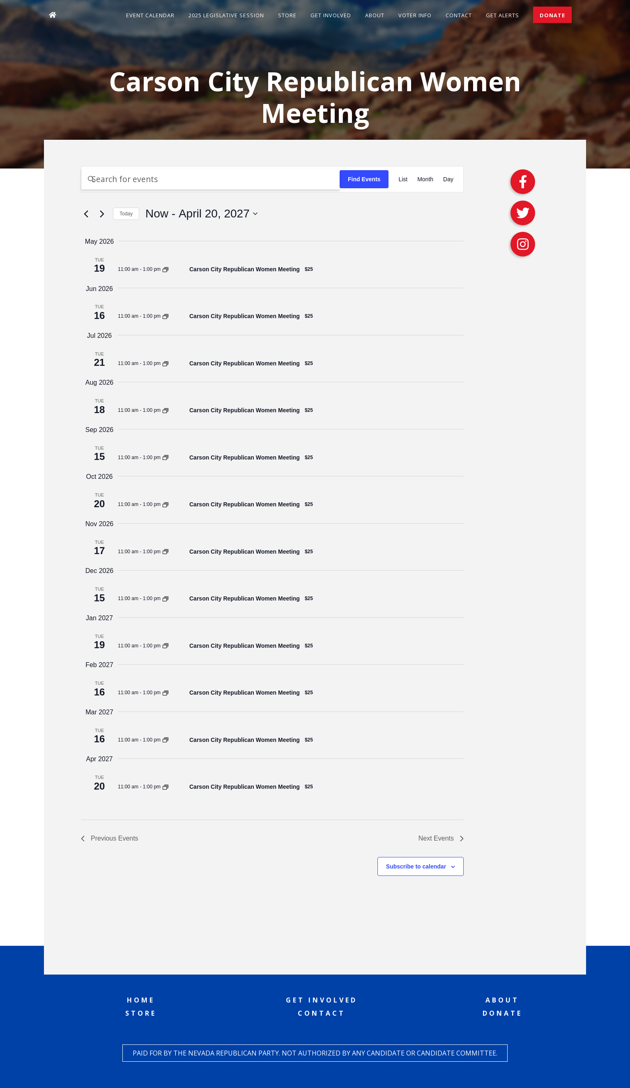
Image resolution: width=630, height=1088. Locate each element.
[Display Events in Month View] (425, 179)
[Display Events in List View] (402, 179)
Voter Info (415, 15)
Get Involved (330, 15)
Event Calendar (150, 15)
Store (287, 15)
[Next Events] (102, 214)
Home (141, 1000)
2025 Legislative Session (226, 15)
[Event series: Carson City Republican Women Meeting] (165, 269)
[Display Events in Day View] (448, 179)
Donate (552, 15)
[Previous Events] (86, 214)
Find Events (364, 179)
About (374, 15)
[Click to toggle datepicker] (201, 214)
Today (126, 214)
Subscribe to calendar (416, 866)
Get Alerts (502, 15)
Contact (459, 15)
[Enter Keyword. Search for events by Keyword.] (210, 179)
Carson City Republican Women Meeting (244, 269)
